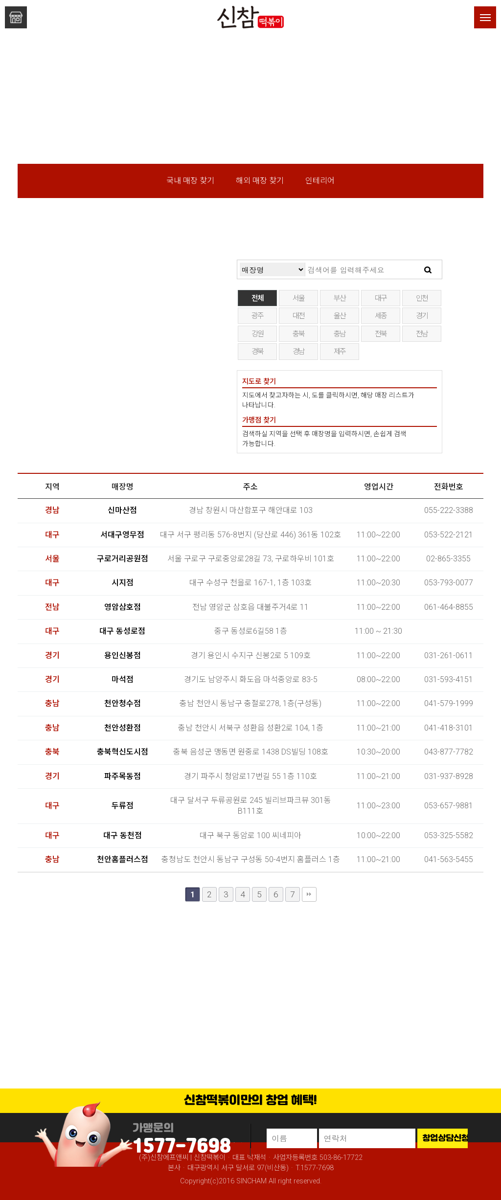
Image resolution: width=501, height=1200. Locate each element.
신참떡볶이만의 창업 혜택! (250, 1101)
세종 (381, 315)
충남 (340, 334)
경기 (422, 315)
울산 (340, 315)
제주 (340, 351)
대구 (381, 298)
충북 (299, 334)
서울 (299, 298)
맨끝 (309, 894)
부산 (340, 298)
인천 (422, 298)
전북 (381, 334)
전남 (422, 334)
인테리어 (320, 180)
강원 (257, 334)
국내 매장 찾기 (190, 180)
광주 (257, 315)
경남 (299, 351)
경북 (257, 351)
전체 (257, 298)
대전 (299, 315)
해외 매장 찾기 (260, 180)
